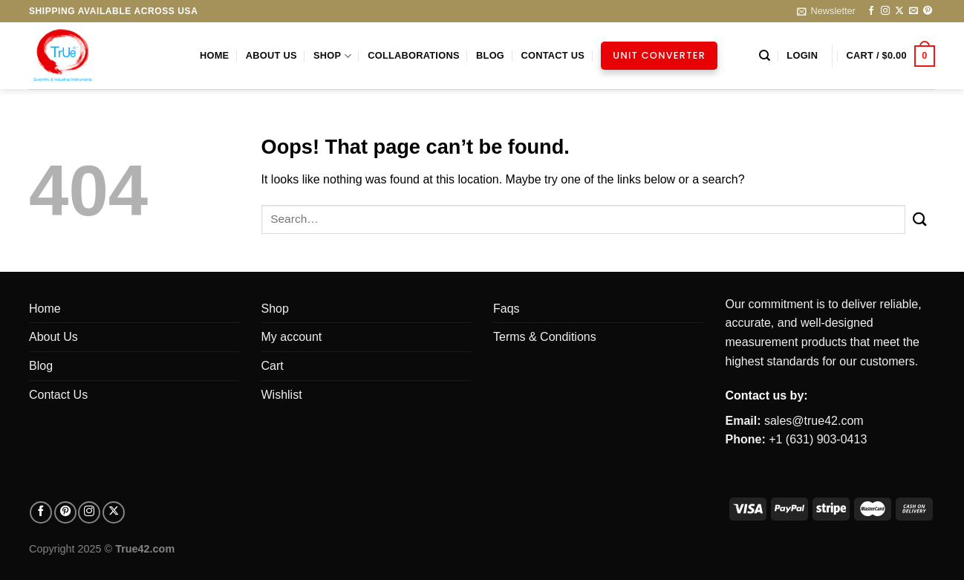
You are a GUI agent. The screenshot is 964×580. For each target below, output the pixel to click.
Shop (332, 56)
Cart (272, 365)
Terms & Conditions (544, 336)
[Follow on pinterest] (65, 512)
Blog (490, 55)
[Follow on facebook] (41, 512)
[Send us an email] (913, 11)
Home (214, 55)
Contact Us (552, 55)
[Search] (764, 56)
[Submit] (920, 219)
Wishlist (281, 394)
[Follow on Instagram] (885, 11)
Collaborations (414, 55)
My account (291, 336)
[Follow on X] (899, 11)
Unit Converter (659, 55)
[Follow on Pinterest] (927, 11)
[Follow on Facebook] (871, 11)
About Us (271, 55)
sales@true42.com (814, 420)
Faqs (506, 308)
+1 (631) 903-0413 (818, 439)
